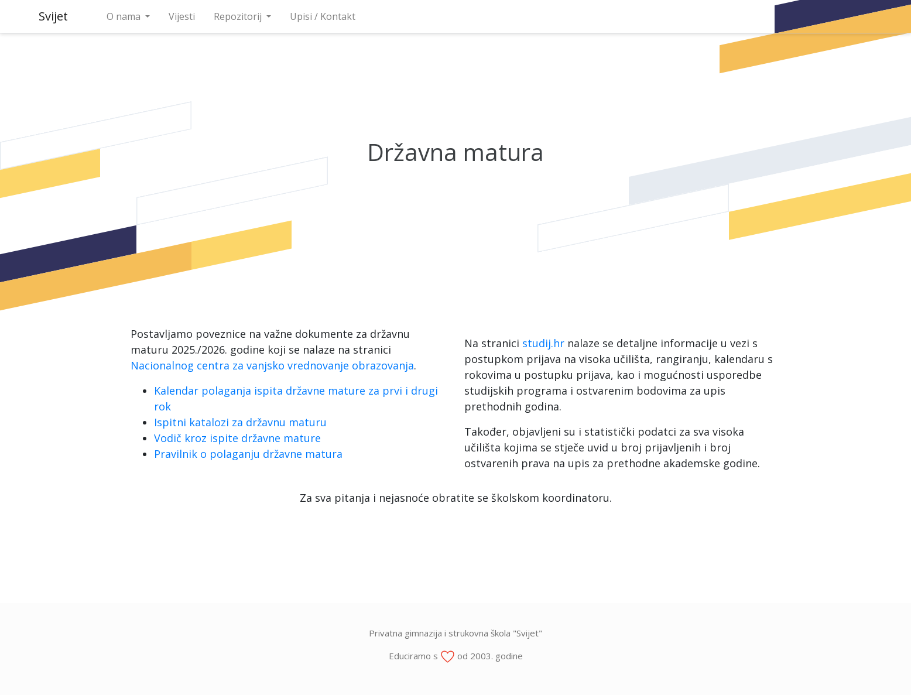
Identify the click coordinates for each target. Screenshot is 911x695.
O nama (125, 16)
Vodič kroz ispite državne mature (237, 438)
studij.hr (543, 343)
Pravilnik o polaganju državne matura (248, 454)
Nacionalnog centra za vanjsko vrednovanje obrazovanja (272, 365)
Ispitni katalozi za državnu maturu (240, 422)
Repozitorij (239, 16)
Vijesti (182, 16)
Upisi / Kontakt (322, 16)
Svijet (53, 16)
